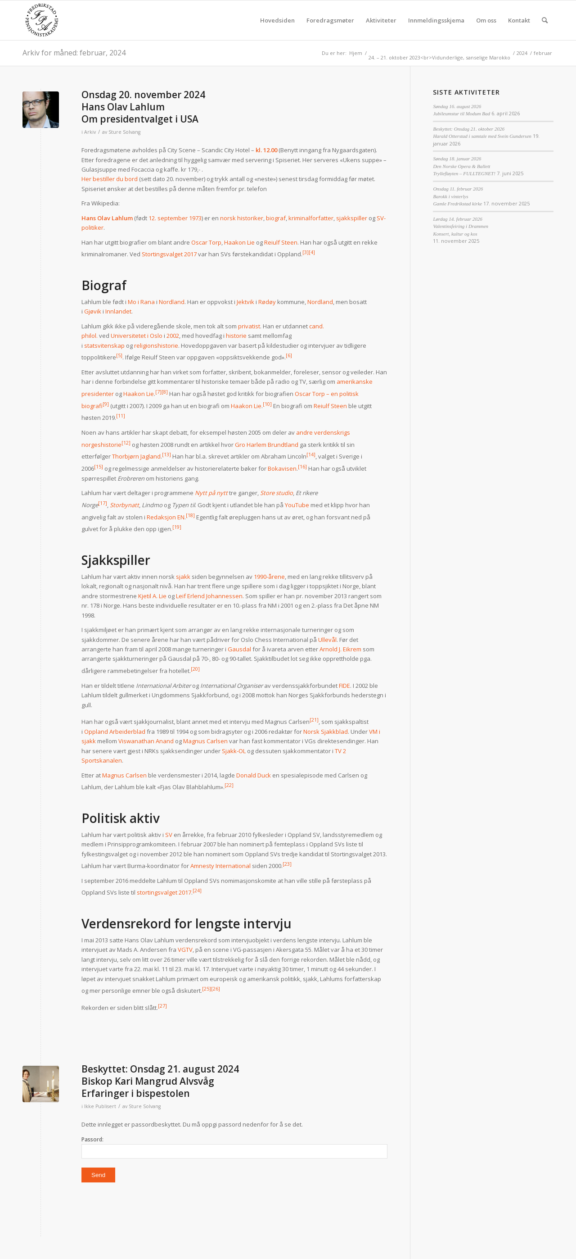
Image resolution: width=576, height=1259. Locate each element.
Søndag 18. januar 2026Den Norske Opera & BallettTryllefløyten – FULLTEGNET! (464, 166)
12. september (168, 218)
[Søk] (545, 20)
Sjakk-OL (234, 751)
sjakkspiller (351, 218)
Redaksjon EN (165, 517)
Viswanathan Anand (146, 741)
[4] (312, 252)
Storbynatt (124, 505)
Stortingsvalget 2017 (169, 254)
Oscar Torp (206, 242)
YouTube (297, 505)
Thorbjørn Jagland (136, 457)
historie (236, 336)
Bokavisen (282, 468)
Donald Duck (253, 775)
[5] (119, 355)
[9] (106, 403)
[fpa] (41, 20)
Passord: (234, 1147)
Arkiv (90, 132)
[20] (195, 668)
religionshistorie (156, 345)
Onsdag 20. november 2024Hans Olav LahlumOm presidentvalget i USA (143, 107)
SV (168, 835)
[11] (120, 415)
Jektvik (245, 302)
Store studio (276, 493)
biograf (276, 218)
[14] (310, 454)
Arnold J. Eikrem (340, 649)
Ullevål (327, 640)
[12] (126, 442)
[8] (165, 391)
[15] (98, 466)
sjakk (183, 577)
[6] (289, 355)
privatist (249, 326)
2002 (172, 336)
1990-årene (269, 577)
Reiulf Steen (280, 242)
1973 (195, 218)
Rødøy (267, 302)
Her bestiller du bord (110, 179)
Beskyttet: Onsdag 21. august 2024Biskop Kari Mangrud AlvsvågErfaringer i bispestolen (160, 1081)
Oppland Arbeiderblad (114, 731)
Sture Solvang (124, 132)
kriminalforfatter (310, 218)
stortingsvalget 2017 (164, 893)
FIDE (344, 686)
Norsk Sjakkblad (325, 731)
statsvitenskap (104, 345)
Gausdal (239, 649)
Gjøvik (92, 311)
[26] (215, 988)
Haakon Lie (239, 242)
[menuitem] (277, 20)
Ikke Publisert (100, 1106)
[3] (305, 252)
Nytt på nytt (211, 493)
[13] (166, 454)
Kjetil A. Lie (152, 596)
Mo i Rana (141, 302)
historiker (250, 218)
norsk (228, 218)
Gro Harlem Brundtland (266, 445)
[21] (314, 719)
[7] (158, 391)
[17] (102, 503)
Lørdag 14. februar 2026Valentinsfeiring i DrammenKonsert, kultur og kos (460, 226)
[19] (176, 526)
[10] (267, 403)
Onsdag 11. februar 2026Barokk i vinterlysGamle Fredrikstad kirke (458, 196)
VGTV (185, 949)
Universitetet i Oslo (136, 336)
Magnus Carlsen (205, 741)
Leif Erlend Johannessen (209, 596)
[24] (197, 890)
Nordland (171, 302)
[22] (229, 785)
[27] (162, 1005)
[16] (302, 466)
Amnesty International (220, 866)
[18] (190, 515)
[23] (287, 863)
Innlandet (118, 311)
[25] (206, 988)
